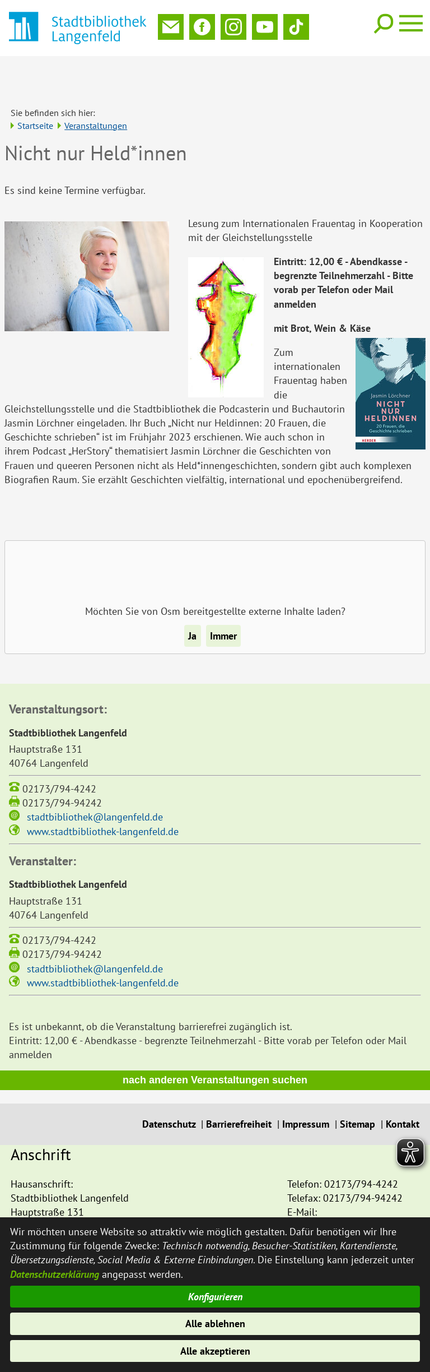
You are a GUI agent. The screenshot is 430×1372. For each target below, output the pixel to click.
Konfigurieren (215, 1296)
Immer (223, 598)
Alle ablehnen (215, 1323)
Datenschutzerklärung (54, 1273)
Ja (192, 598)
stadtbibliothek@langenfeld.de (95, 779)
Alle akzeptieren (215, 1351)
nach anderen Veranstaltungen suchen (215, 1043)
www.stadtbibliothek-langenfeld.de (103, 794)
